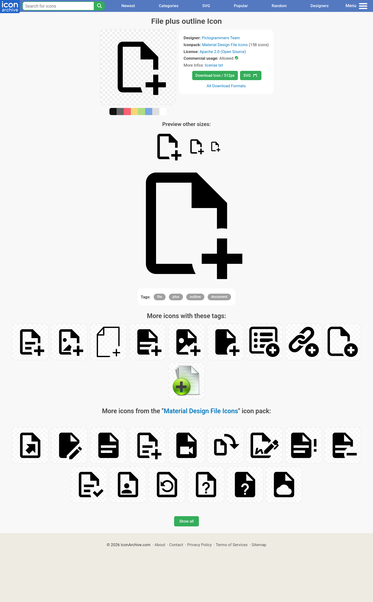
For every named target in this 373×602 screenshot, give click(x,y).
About (160, 544)
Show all (186, 521)
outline (195, 297)
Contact (176, 544)
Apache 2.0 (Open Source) (223, 51)
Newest (128, 5)
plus (175, 297)
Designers (319, 5)
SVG (206, 5)
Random (279, 5)
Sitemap (259, 544)
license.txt (214, 65)
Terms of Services (232, 544)
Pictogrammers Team (221, 37)
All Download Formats (226, 85)
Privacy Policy (199, 544)
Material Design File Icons (225, 44)
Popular (241, 5)
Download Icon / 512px (215, 75)
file (159, 297)
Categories (169, 5)
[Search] (99, 5)
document (219, 297)
